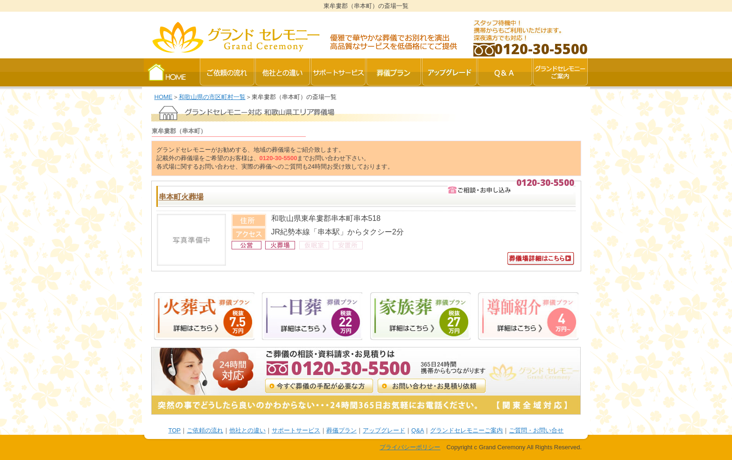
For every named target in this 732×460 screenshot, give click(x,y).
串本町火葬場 (181, 197)
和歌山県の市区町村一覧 (212, 96)
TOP (175, 430)
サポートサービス (296, 430)
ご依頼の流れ (205, 430)
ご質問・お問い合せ (536, 430)
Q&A (417, 430)
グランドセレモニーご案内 (466, 430)
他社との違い (247, 430)
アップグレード (384, 430)
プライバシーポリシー (410, 447)
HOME (164, 96)
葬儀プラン (341, 430)
